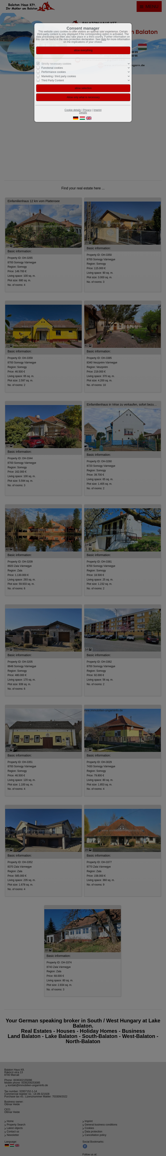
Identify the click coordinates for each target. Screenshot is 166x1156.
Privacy (87, 110)
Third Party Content (52, 80)
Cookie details (73, 110)
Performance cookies (54, 72)
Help (103, 39)
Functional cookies (52, 67)
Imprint (98, 110)
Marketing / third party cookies (59, 76)
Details (83, 112)
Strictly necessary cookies (56, 63)
